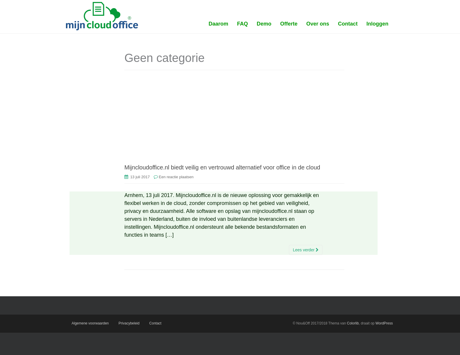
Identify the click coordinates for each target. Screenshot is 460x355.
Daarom (218, 24)
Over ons (317, 24)
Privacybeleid (129, 323)
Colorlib (353, 323)
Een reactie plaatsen (176, 177)
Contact (348, 24)
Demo (264, 24)
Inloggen (377, 24)
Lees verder (306, 250)
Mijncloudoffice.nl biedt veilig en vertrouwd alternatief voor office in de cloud (222, 167)
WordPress (384, 323)
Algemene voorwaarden (90, 323)
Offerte (288, 24)
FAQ (242, 24)
